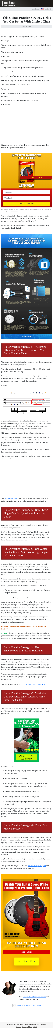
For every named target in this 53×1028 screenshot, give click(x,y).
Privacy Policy (27, 1027)
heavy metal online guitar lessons (34, 997)
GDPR (35, 1027)
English (45, 9)
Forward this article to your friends (29, 1005)
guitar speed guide (11, 498)
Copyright (43, 1024)
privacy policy (14, 211)
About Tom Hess (17, 1024)
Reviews (18, 1027)
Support (26, 1024)
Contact (8, 1024)
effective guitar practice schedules (33, 684)
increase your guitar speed (37, 866)
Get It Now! (26, 961)
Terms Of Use (34, 1024)
